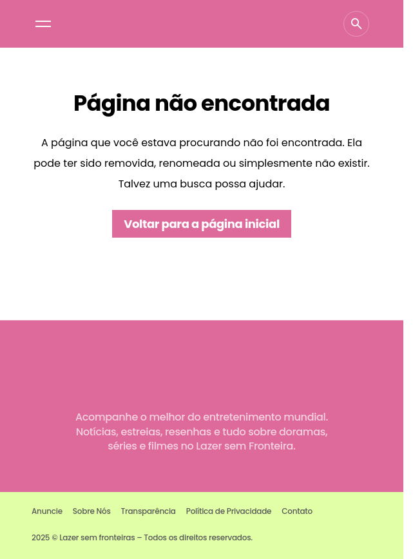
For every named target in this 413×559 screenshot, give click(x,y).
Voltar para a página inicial (202, 224)
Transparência (148, 511)
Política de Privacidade (229, 511)
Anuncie (47, 511)
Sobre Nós (92, 511)
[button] (43, 23)
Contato (297, 511)
